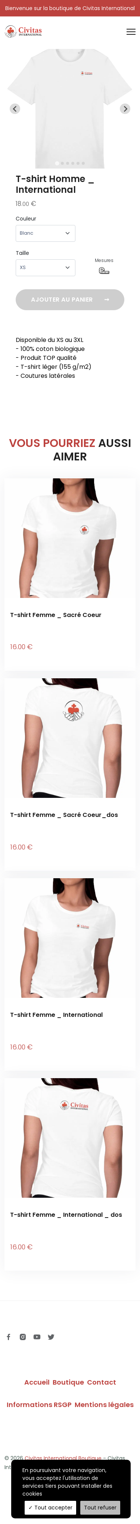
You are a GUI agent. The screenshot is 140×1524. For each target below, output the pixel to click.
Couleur (26, 218)
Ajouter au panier (70, 299)
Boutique (68, 1382)
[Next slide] (125, 109)
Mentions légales (104, 1404)
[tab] (57, 163)
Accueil (37, 1382)
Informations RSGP (39, 1404)
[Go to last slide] (15, 109)
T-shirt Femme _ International (56, 1014)
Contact (101, 1382)
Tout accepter (50, 1507)
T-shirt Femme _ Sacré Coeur (56, 614)
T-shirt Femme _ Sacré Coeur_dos (64, 814)
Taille (22, 253)
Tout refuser (100, 1507)
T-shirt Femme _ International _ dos (66, 1214)
